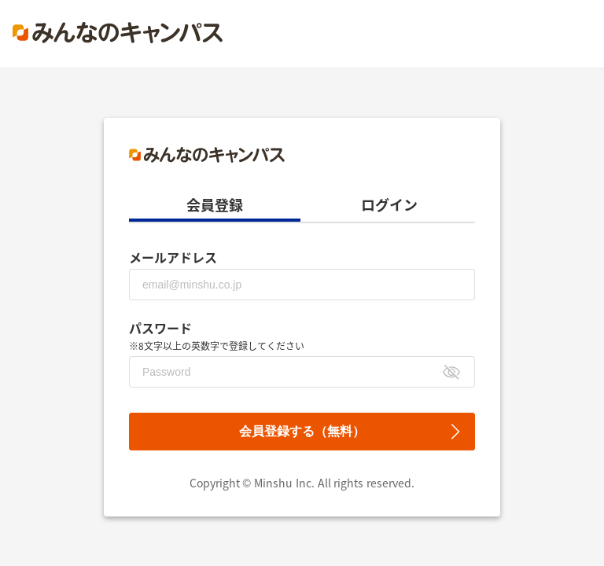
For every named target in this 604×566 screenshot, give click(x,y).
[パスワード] (302, 372)
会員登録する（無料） (302, 431)
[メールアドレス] (302, 284)
